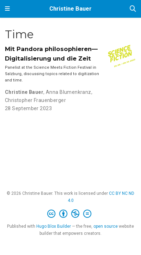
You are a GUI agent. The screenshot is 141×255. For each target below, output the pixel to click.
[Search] (133, 9)
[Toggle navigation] (7, 9)
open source (105, 226)
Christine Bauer (70, 8)
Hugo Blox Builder (53, 226)
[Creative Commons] (70, 214)
